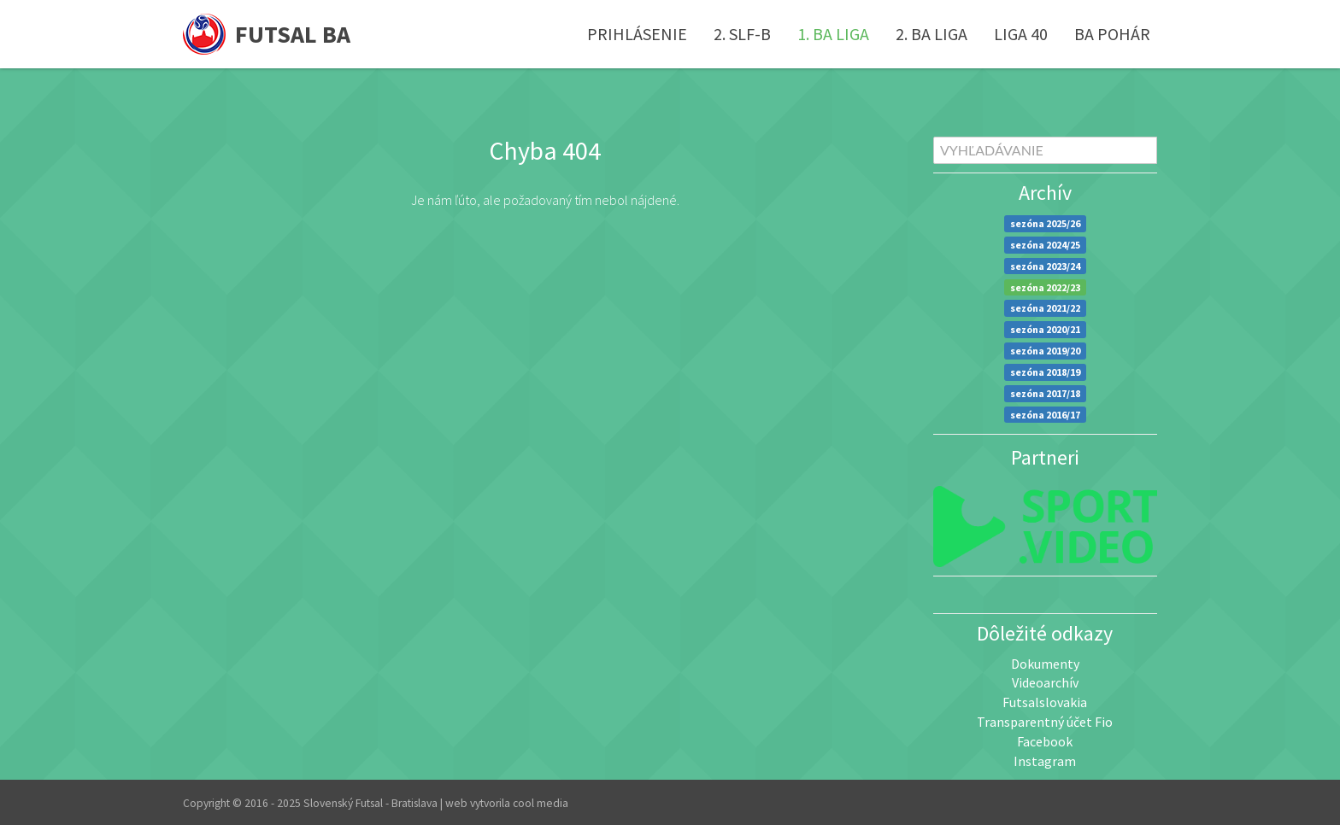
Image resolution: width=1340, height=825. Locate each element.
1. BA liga (833, 33)
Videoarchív (1045, 682)
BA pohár (1112, 33)
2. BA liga (931, 33)
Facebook (1045, 741)
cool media (540, 803)
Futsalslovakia (1044, 702)
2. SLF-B (742, 33)
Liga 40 (1021, 33)
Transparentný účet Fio (1045, 721)
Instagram (1045, 760)
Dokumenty (1045, 663)
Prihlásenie (637, 33)
